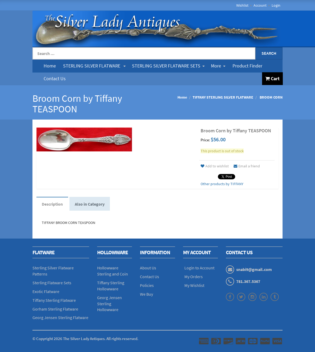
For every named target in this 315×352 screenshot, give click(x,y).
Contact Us (55, 78)
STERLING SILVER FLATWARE (94, 66)
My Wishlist (194, 285)
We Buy (146, 294)
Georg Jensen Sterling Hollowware (109, 303)
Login (276, 5)
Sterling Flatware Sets (51, 282)
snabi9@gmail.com (254, 269)
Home (50, 66)
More (218, 66)
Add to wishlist (215, 166)
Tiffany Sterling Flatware (54, 300)
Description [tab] (52, 204)
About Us (148, 267)
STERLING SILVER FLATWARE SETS (168, 66)
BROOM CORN (271, 97)
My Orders (193, 276)
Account (260, 5)
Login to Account (199, 267)
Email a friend (247, 166)
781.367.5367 (248, 281)
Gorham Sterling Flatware (55, 309)
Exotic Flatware (45, 291)
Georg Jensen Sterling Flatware (60, 317)
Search (269, 53)
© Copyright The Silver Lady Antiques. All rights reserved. (85, 338)
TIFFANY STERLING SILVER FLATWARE (223, 97)
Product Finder (247, 66)
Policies (147, 285)
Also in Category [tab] (90, 204)
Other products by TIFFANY (222, 183)
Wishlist (242, 5)
